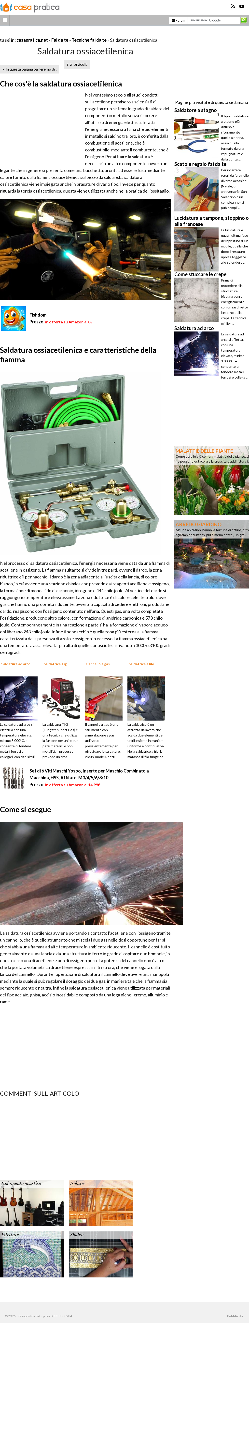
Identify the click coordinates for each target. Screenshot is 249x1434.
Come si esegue (25, 809)
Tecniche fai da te (89, 40)
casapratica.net (32, 40)
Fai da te (59, 40)
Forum (178, 20)
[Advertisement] (57, 34)
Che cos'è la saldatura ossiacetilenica (61, 83)
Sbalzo (76, 1235)
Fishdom (37, 315)
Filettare (10, 1235)
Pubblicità (235, 1316)
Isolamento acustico (21, 1183)
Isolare (77, 1183)
